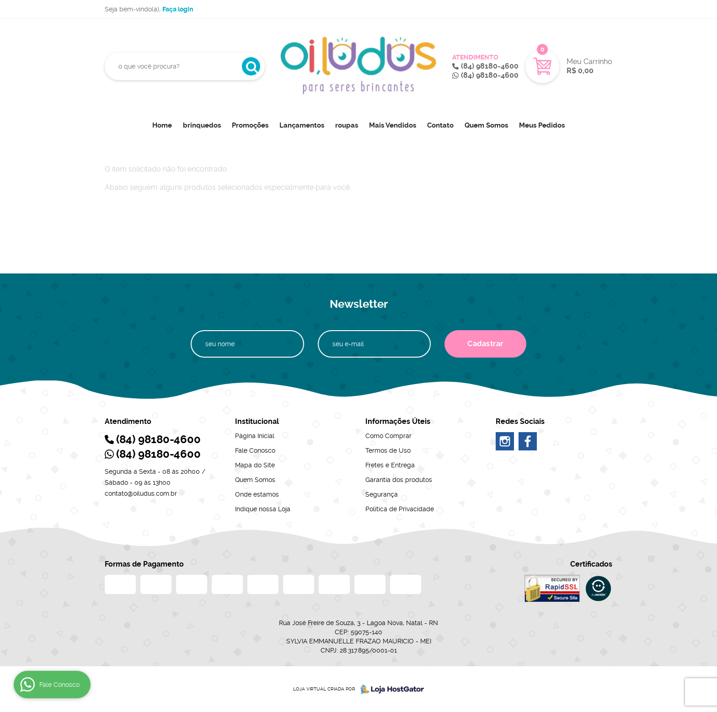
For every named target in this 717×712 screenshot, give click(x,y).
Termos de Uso (388, 450)
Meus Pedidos (542, 125)
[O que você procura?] (251, 66)
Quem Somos (486, 125)
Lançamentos (301, 125)
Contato (440, 125)
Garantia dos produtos (398, 479)
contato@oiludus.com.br (141, 493)
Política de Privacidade (399, 509)
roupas (346, 125)
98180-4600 (490, 66)
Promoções (250, 125)
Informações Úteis (397, 421)
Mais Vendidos (392, 125)
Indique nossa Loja (262, 509)
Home (162, 125)
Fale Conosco (255, 450)
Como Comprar (388, 435)
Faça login (177, 9)
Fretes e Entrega (390, 465)
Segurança (381, 494)
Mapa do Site (255, 465)
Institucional (257, 421)
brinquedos (202, 125)
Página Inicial (254, 435)
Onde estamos (257, 494)
